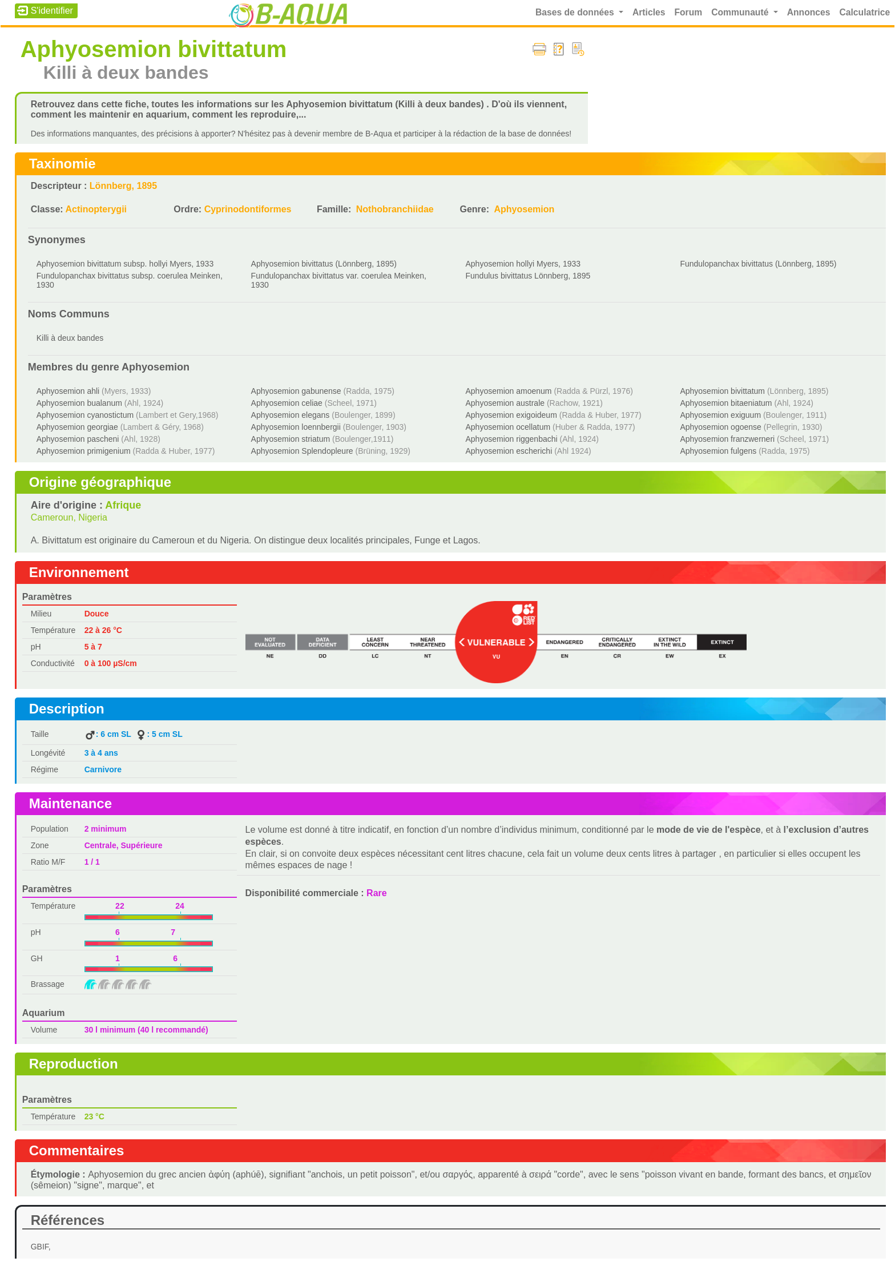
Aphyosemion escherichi (509, 450)
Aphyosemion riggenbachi (512, 439)
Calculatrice (864, 12)
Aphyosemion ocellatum (508, 427)
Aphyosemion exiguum (720, 415)
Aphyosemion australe (505, 403)
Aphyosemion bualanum (79, 403)
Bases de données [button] (575, 12)
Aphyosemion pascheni (78, 439)
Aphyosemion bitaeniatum (726, 403)
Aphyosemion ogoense (720, 427)
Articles (649, 12)
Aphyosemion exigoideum (511, 415)
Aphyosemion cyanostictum (85, 415)
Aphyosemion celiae (286, 403)
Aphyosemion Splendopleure (302, 450)
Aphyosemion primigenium (84, 450)
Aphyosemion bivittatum (722, 391)
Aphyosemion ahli (68, 391)
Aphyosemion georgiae (77, 427)
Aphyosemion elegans (290, 415)
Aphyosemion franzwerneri (727, 439)
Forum (688, 12)
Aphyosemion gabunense (296, 391)
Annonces (809, 12)
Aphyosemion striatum (290, 439)
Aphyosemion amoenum (509, 391)
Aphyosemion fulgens (718, 450)
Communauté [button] (741, 12)
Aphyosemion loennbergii (296, 427)
